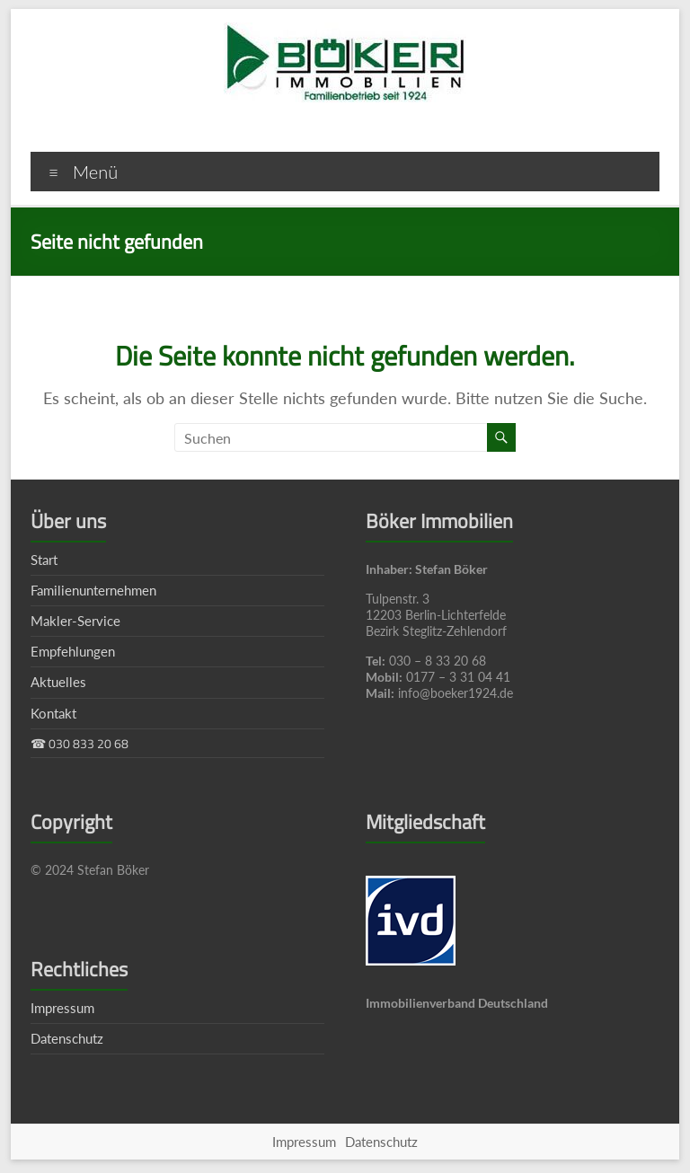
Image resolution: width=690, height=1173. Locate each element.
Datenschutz (67, 1038)
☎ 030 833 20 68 (79, 743)
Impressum (62, 1008)
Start (44, 559)
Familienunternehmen (93, 590)
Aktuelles (58, 682)
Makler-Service (75, 621)
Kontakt (53, 713)
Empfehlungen (73, 651)
